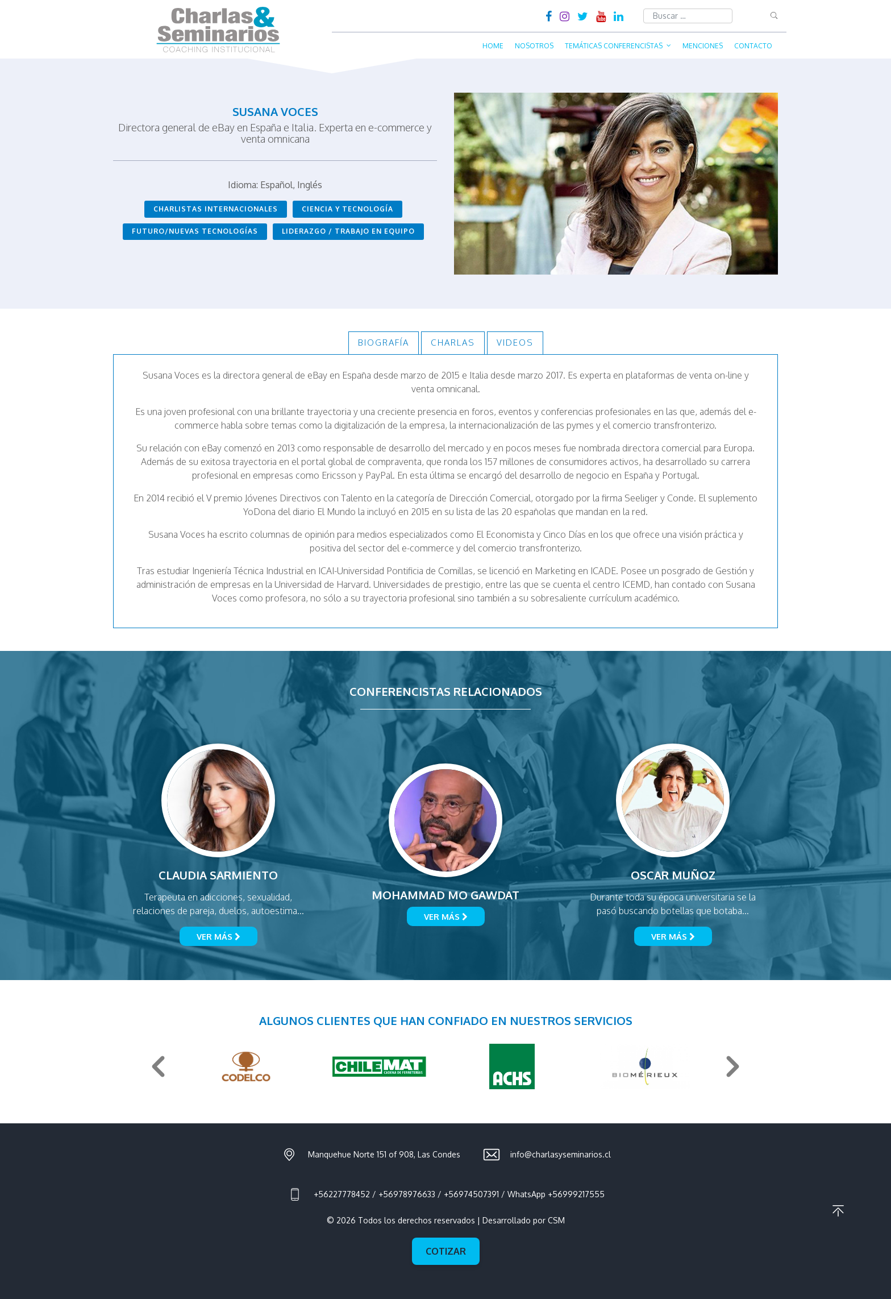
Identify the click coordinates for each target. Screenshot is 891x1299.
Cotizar (446, 1251)
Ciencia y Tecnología (347, 209)
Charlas (453, 342)
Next (733, 1066)
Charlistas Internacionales (215, 209)
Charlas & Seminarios (218, 29)
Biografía (383, 342)
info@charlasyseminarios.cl (560, 1154)
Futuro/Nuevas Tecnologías (195, 231)
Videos (515, 342)
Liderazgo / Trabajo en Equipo (348, 231)
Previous (158, 1066)
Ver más (218, 936)
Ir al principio (838, 1210)
